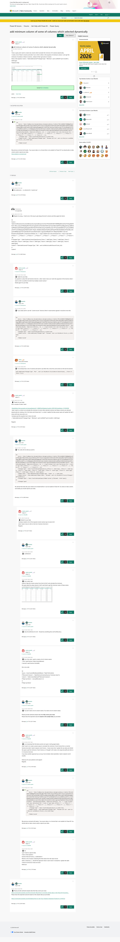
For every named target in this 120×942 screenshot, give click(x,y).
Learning (68, 10)
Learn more (13, 6)
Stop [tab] (96, 72)
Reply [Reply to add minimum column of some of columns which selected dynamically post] (70, 97)
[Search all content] (91, 17)
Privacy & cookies (91, 931)
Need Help (18, 93)
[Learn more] (84, 68)
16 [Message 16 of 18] (19, 348)
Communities (55, 10)
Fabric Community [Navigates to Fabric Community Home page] (26, 11)
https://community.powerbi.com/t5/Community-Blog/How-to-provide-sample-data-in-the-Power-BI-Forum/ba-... (40, 897)
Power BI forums (16, 26)
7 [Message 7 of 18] (26, 612)
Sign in (96, 14)
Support (74, 10)
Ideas (48, 10)
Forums (35, 10)
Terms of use (99, 931)
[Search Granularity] (67, 17)
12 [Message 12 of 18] (16, 160)
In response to (17, 116)
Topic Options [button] (69, 35)
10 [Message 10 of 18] (26, 725)
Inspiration (42, 10)
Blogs (62, 10)
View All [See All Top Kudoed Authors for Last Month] (81, 137)
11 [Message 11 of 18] (26, 770)
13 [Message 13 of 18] (26, 874)
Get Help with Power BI (39, 26)
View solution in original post (18, 155)
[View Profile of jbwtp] (20, 362)
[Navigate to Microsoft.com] (14, 11)
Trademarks (106, 931)
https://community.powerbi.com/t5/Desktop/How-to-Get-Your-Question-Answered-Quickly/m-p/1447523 (38, 903)
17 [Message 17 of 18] (19, 288)
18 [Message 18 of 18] (16, 196)
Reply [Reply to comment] (70, 163)
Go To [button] (106, 14)
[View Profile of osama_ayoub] (18, 42)
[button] (60, 35)
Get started (86, 21)
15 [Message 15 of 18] (19, 383)
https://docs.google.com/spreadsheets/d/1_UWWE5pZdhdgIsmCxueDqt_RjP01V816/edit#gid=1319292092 (42, 410)
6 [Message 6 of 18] (26, 562)
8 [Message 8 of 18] (26, 640)
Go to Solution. (45, 88)
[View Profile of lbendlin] (20, 112)
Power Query (54, 26)
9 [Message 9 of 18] (26, 691)
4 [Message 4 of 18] (19, 501)
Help (101, 14)
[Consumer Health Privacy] (29, 937)
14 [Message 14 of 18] (16, 255)
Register (91, 14)
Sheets (13, 410)
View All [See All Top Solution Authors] (81, 105)
